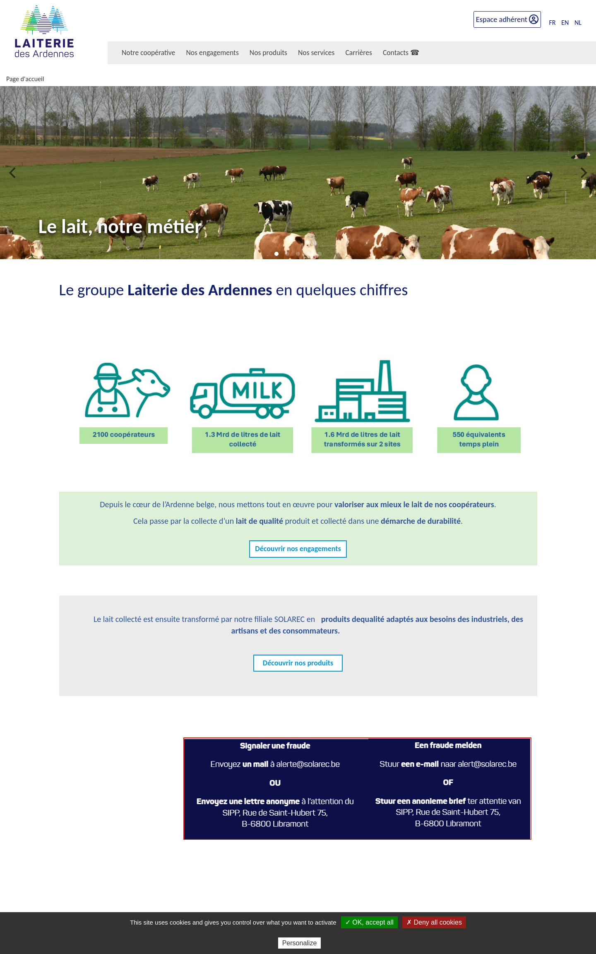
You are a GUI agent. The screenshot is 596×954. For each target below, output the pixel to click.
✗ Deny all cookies (434, 922)
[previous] (13, 173)
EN (565, 19)
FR (552, 19)
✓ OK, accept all (369, 922)
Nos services (316, 52)
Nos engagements (212, 52)
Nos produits (268, 52)
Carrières (358, 52)
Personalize (299, 943)
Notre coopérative (148, 52)
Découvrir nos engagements (298, 548)
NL (578, 19)
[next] (583, 173)
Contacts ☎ (401, 52)
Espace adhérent (507, 16)
